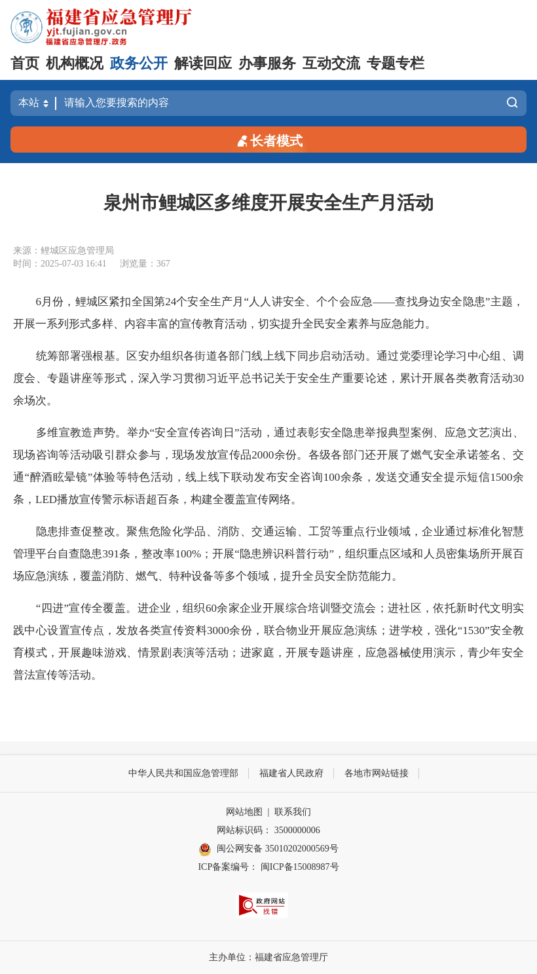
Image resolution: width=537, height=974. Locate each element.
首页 (24, 63)
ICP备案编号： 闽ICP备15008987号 (268, 867)
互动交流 (331, 63)
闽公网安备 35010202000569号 (268, 849)
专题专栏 (395, 63)
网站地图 (244, 812)
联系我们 (292, 812)
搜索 (512, 103)
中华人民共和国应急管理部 (183, 773)
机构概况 (74, 63)
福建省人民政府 (291, 773)
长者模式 (268, 140)
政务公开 (139, 63)
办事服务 (267, 63)
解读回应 (203, 63)
